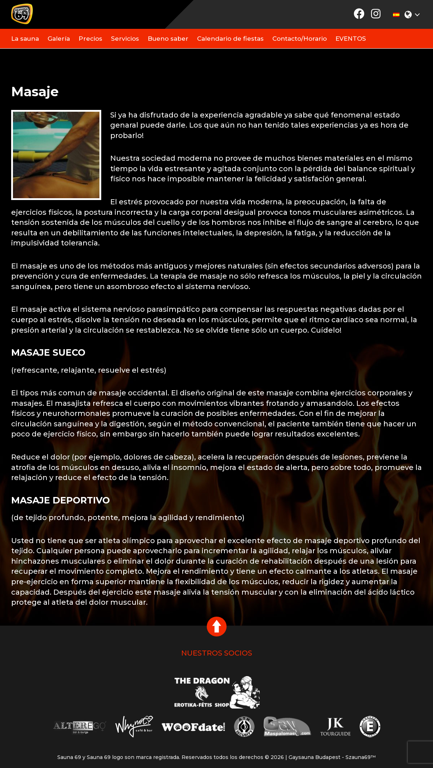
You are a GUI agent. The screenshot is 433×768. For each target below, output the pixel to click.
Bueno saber (168, 38)
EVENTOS (350, 38)
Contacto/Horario (299, 38)
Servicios (125, 38)
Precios (90, 38)
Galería (59, 38)
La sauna (25, 38)
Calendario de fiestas (230, 38)
